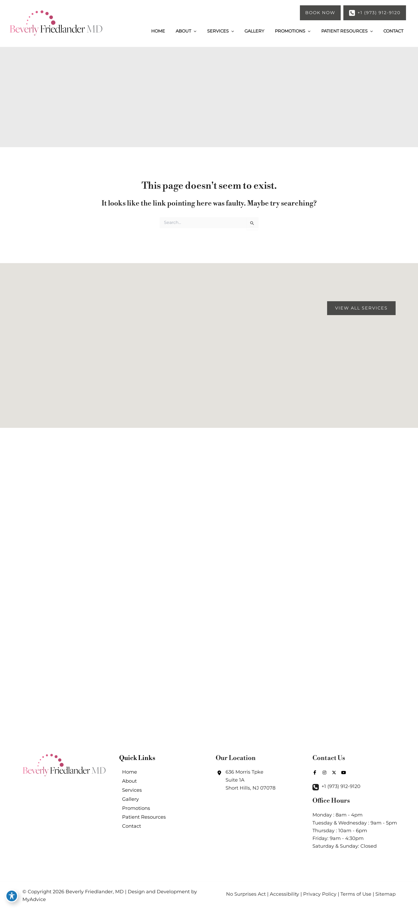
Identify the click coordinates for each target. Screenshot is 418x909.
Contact (128, 835)
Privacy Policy (319, 894)
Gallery (127, 804)
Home (126, 772)
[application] (208, 31)
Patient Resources (141, 825)
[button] (320, 12)
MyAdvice (34, 899)
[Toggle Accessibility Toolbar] (11, 897)
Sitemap (385, 894)
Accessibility (284, 894)
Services (129, 793)
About (126, 783)
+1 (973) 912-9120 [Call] (340, 786)
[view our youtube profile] (343, 771)
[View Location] (245, 779)
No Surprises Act (246, 894)
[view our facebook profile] (315, 771)
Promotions (133, 814)
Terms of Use (355, 894)
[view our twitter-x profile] (334, 771)
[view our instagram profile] (324, 771)
